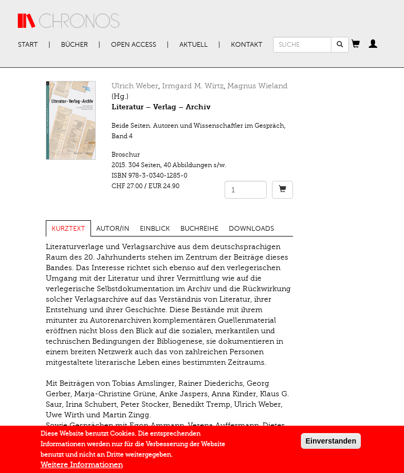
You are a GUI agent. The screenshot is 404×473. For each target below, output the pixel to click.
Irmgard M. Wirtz (193, 86)
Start (28, 44)
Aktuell (193, 44)
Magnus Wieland (257, 86)
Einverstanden (331, 443)
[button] (355, 44)
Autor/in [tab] (112, 228)
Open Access (133, 44)
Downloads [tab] (251, 228)
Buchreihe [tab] (199, 228)
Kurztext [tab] (68, 228)
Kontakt (246, 44)
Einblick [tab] (155, 228)
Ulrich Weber (135, 86)
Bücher (74, 44)
